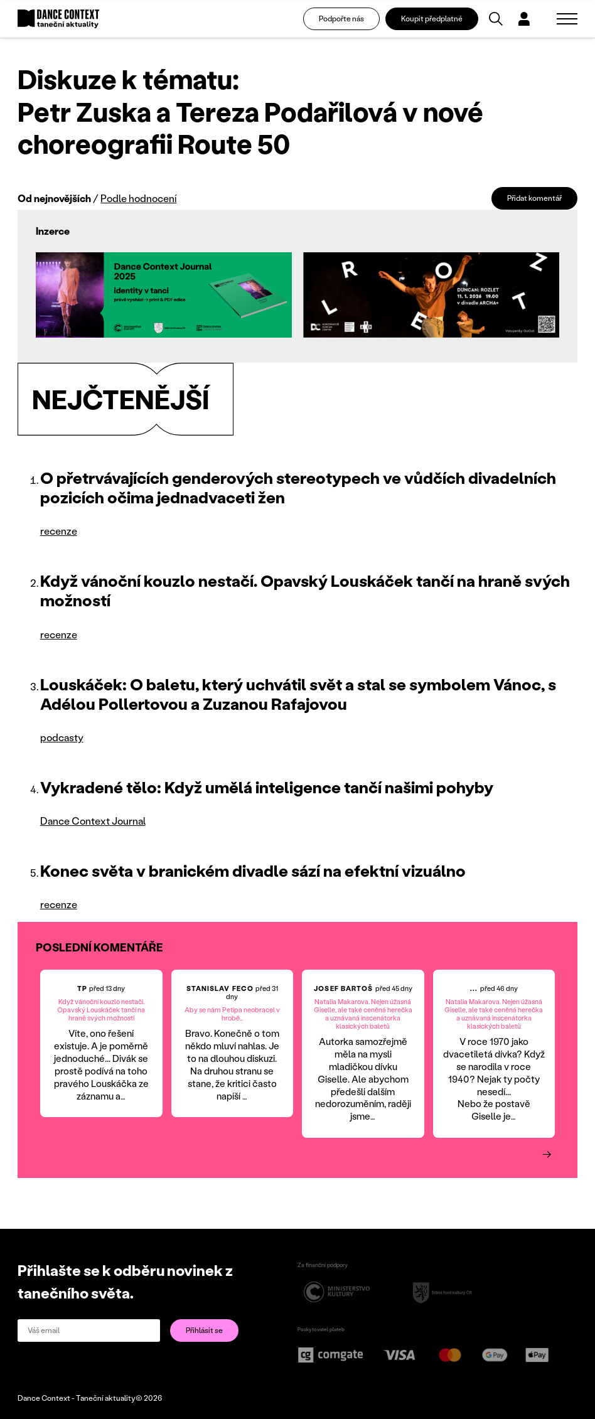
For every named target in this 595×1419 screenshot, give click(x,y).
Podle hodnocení (138, 198)
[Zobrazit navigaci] (567, 19)
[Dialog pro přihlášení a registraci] (524, 19)
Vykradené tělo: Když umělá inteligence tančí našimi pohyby (266, 787)
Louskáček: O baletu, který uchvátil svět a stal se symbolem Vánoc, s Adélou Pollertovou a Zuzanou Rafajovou (298, 693)
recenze (58, 530)
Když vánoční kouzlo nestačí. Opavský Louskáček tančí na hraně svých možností (305, 590)
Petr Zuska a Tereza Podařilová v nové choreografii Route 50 (250, 127)
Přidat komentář (534, 198)
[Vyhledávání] (496, 19)
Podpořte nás (341, 18)
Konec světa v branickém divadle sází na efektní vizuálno (253, 870)
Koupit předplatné (432, 18)
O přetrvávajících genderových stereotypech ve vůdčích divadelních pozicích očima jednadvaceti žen (298, 487)
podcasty (61, 737)
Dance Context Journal (93, 820)
